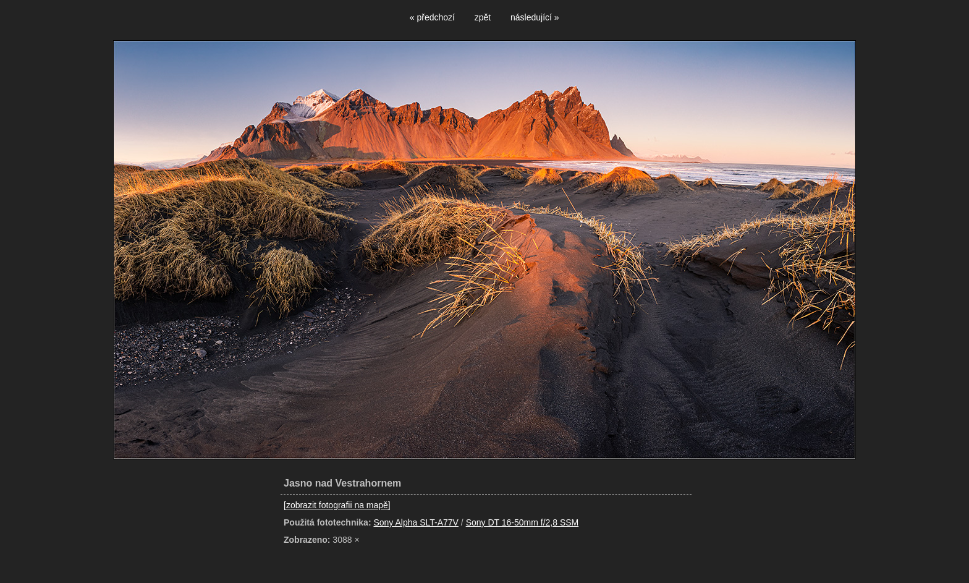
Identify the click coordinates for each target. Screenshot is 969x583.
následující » (534, 17)
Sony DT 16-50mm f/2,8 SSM (522, 522)
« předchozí (432, 17)
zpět (483, 17)
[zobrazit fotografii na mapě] (337, 505)
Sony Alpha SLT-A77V (416, 522)
